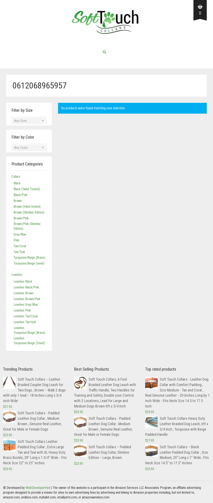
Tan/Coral (20, 246)
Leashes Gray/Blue (26, 305)
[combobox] (29, 121)
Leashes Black (23, 281)
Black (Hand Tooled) (27, 189)
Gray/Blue (20, 234)
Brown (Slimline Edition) (29, 212)
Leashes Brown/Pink (27, 299)
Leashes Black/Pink (26, 287)
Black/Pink (20, 195)
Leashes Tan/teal (25, 322)
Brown (18, 201)
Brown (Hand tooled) (27, 207)
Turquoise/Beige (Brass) (29, 258)
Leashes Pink (22, 310)
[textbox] (29, 121)
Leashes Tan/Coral (26, 316)
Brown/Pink (21, 218)
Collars (15, 177)
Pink (16, 240)
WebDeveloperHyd (38, 488)
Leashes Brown (23, 293)
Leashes (16, 275)
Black (17, 183)
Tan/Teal (19, 252)
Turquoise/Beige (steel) (29, 263)
